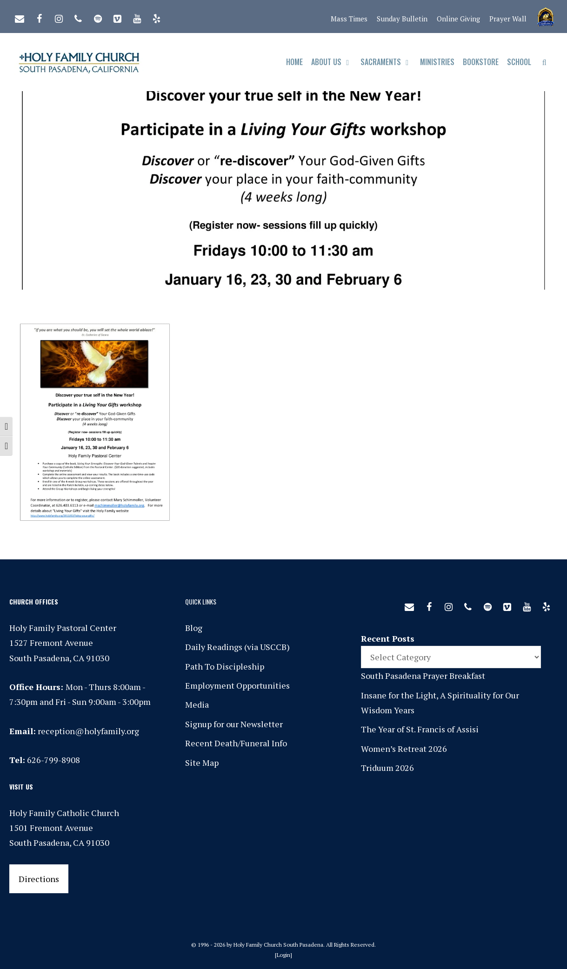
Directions (39, 878)
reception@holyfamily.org (88, 731)
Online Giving (458, 18)
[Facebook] (39, 16)
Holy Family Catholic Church (64, 812)
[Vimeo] (117, 16)
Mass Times (349, 18)
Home (294, 61)
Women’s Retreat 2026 (404, 748)
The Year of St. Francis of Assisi (420, 729)
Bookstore (481, 61)
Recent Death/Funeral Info (236, 743)
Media (197, 704)
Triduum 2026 (387, 767)
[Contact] (19, 16)
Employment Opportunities (237, 685)
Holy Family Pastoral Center (62, 627)
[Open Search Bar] (544, 62)
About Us (333, 62)
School (519, 61)
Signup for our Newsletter (234, 724)
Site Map (202, 762)
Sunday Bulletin (402, 18)
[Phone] (78, 16)
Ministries (437, 61)
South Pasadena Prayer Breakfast (423, 675)
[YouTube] (137, 16)
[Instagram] (59, 16)
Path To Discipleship (224, 666)
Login (283, 954)
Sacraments (388, 62)
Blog (193, 627)
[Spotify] (98, 16)
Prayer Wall (508, 18)
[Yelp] (156, 16)
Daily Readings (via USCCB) (237, 646)
